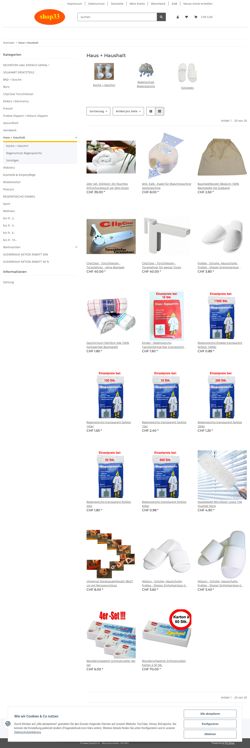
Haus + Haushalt (14, 137)
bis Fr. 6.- (9, 233)
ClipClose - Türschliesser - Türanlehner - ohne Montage (105, 265)
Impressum (74, 3)
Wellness (9, 211)
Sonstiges (187, 88)
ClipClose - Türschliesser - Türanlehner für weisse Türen (161, 265)
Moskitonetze (12, 182)
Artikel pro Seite (127, 111)
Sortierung (97, 111)
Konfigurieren (210, 724)
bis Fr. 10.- (10, 240)
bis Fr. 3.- (9, 225)
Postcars (8, 189)
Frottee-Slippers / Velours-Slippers (25, 116)
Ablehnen (210, 734)
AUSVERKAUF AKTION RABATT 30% (25, 254)
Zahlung (8, 282)
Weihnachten (12, 247)
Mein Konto (137, 3)
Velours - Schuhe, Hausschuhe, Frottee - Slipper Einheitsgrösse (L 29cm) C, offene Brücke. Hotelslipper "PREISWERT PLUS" (221, 583)
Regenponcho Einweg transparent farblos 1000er (220, 345)
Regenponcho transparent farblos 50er (109, 504)
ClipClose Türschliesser (18, 94)
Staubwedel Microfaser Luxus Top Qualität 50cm (220, 504)
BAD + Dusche (12, 79)
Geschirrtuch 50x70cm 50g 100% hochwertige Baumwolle (108, 345)
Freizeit (8, 108)
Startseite (117, 3)
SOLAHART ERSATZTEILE (18, 72)
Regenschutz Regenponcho (24, 153)
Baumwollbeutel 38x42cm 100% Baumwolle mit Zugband (218, 186)
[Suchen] (117, 17)
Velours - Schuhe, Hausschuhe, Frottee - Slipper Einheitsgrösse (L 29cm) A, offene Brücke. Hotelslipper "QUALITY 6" (165, 583)
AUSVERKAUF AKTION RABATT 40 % (26, 261)
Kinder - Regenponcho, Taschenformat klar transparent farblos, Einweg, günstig (163, 345)
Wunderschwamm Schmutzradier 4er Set (111, 663)
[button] (177, 17)
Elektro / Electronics (16, 101)
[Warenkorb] (203, 17)
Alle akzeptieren (210, 713)
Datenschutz (96, 3)
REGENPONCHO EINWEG (19, 196)
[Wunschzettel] (186, 17)
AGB (174, 3)
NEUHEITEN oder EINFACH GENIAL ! (26, 65)
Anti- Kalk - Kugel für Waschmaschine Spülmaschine (166, 186)
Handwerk (9, 130)
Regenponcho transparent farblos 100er (109, 424)
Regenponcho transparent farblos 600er (164, 504)
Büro (6, 87)
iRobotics (9, 167)
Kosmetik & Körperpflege (19, 175)
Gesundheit (10, 123)
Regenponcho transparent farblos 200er (220, 424)
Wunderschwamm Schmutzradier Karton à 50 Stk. (164, 663)
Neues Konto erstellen (197, 3)
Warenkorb (158, 3)
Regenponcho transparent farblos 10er (164, 424)
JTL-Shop (229, 743)
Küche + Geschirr (104, 85)
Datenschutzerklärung (27, 732)
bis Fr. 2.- (9, 218)
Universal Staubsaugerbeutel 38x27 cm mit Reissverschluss (110, 583)
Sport (6, 204)
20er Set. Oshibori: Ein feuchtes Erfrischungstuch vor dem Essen (108, 186)
